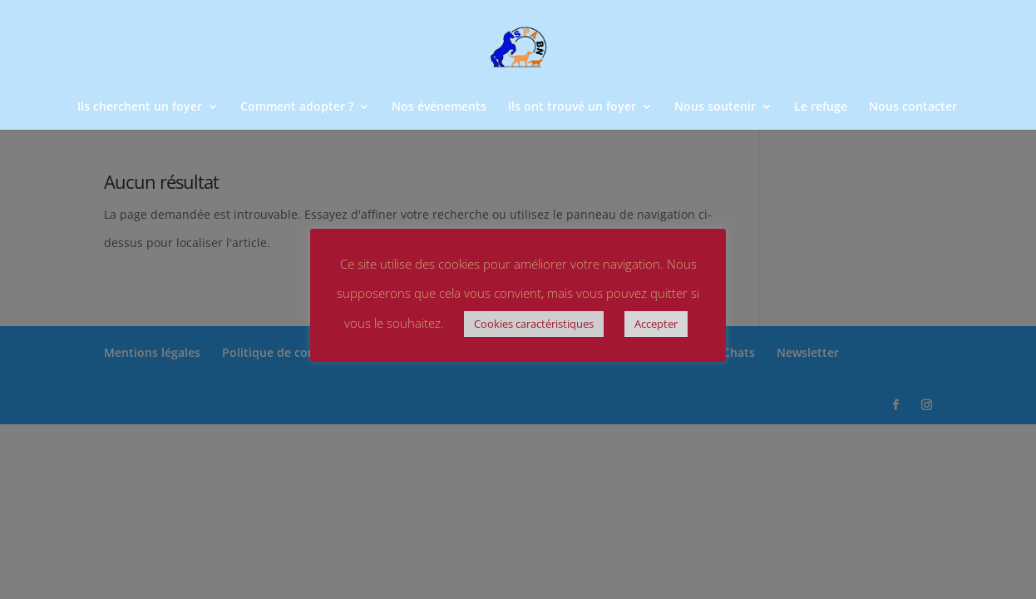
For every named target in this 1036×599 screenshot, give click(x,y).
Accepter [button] (656, 323)
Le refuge (820, 107)
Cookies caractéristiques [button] (534, 323)
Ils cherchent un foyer (139, 107)
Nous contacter (913, 107)
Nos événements (439, 107)
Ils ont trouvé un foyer (572, 107)
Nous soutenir (715, 107)
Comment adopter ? (296, 107)
